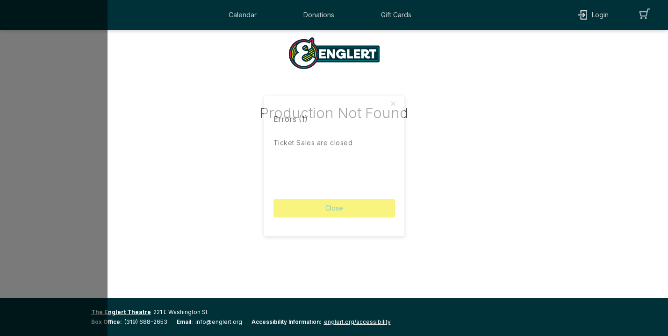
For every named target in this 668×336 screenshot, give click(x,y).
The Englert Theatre (121, 311)
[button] (245, 15)
